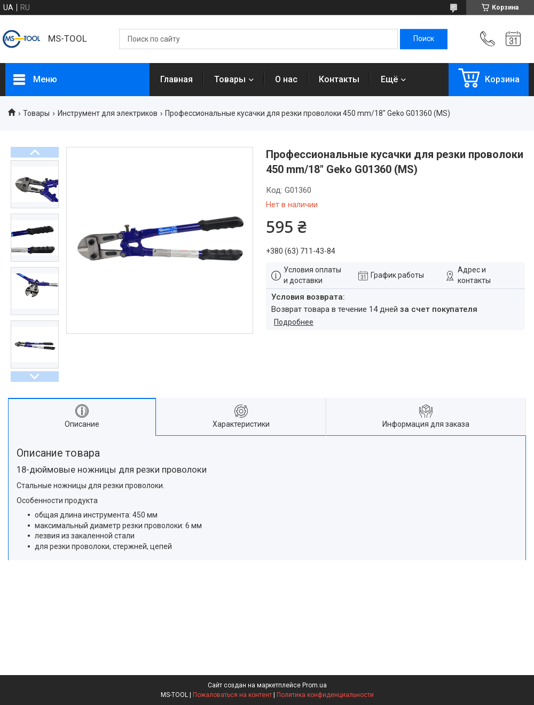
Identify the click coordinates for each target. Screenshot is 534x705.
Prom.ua (314, 685)
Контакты (339, 79)
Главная (176, 79)
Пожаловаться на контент (232, 695)
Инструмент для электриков (108, 113)
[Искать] (423, 39)
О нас (286, 79)
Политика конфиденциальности (325, 695)
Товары (230, 79)
